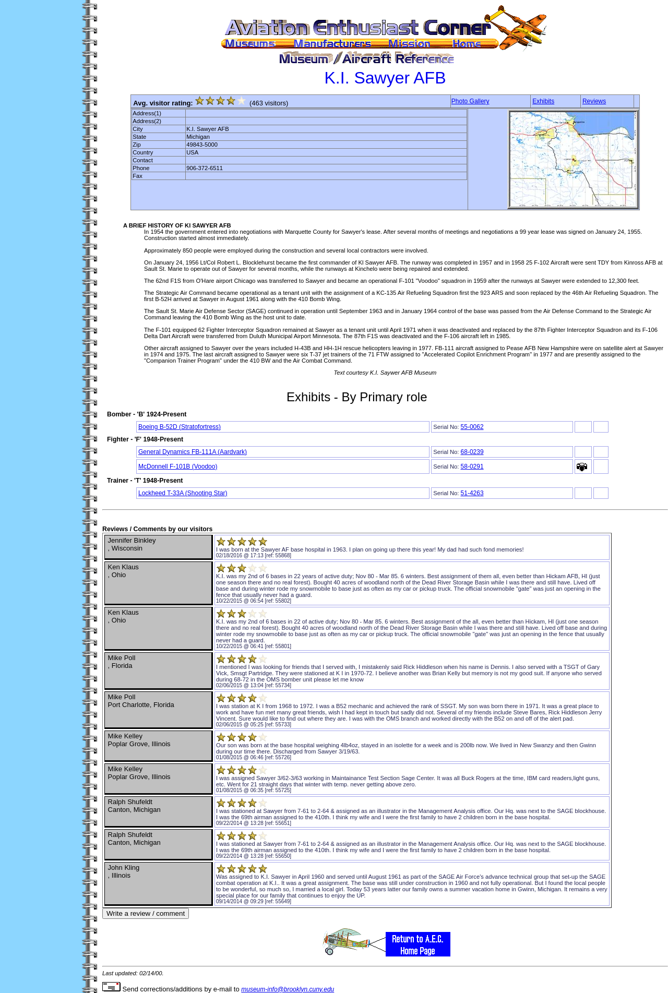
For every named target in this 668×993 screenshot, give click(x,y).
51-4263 (472, 493)
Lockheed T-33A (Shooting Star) (183, 493)
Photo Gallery (470, 101)
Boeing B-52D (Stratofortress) (179, 426)
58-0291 (472, 466)
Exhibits (543, 101)
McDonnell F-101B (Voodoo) (177, 466)
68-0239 (472, 452)
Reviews (594, 101)
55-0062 (472, 426)
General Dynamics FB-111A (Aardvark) (192, 452)
